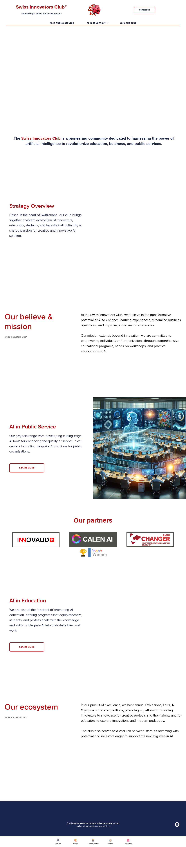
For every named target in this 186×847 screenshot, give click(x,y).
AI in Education (96, 23)
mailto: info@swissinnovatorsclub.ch (93, 826)
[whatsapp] (177, 826)
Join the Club (128, 23)
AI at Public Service (62, 23)
